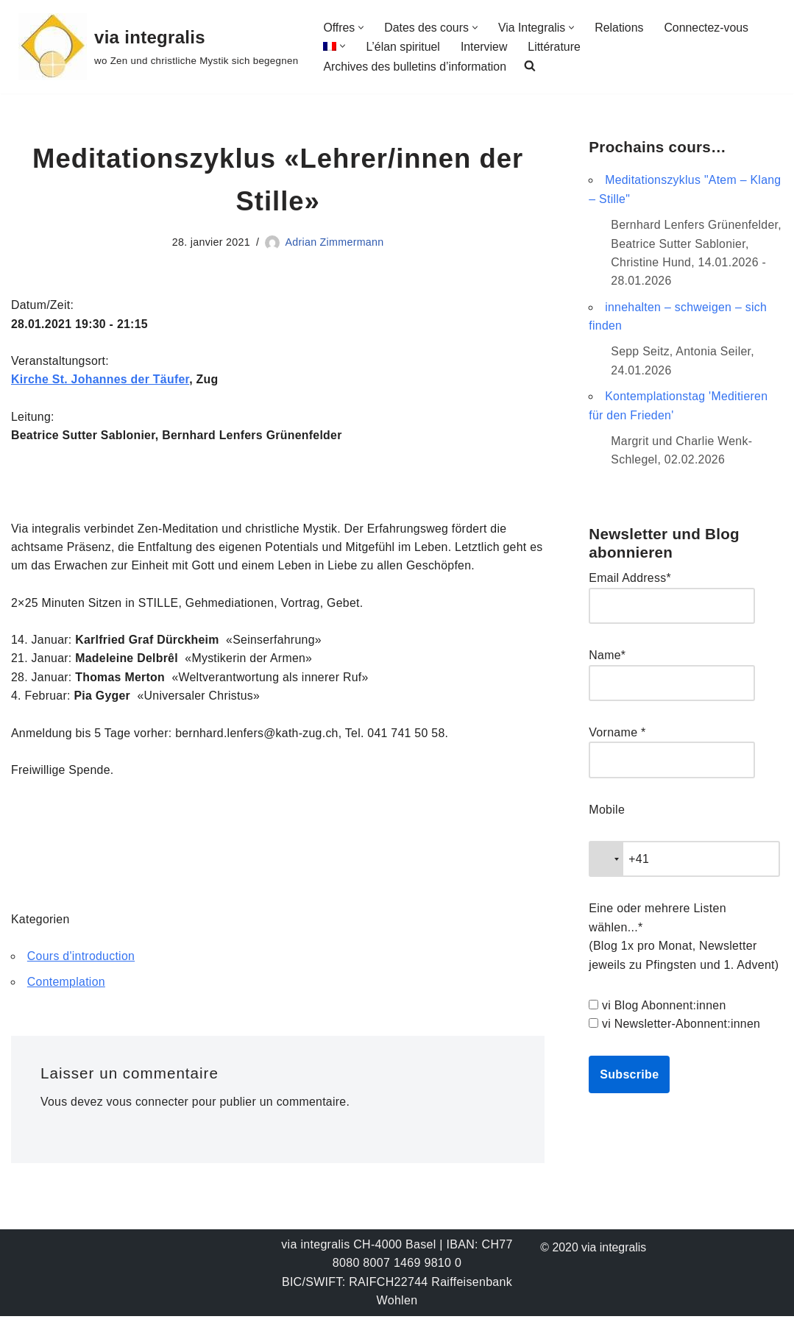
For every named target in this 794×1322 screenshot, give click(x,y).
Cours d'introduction (81, 961)
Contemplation (66, 987)
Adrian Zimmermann (334, 243)
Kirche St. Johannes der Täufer (101, 380)
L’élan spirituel (403, 46)
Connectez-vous (708, 27)
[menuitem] (329, 46)
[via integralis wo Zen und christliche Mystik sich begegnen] (158, 46)
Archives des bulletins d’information (415, 66)
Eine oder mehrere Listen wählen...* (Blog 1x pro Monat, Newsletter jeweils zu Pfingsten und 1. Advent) (684, 940)
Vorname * (617, 735)
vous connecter (148, 1107)
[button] (361, 26)
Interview (484, 46)
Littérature (555, 46)
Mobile (607, 813)
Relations (620, 27)
